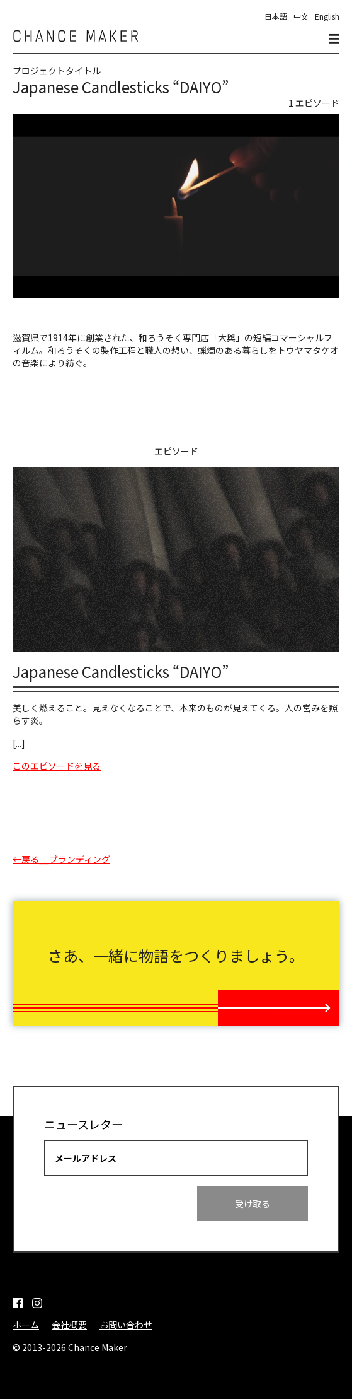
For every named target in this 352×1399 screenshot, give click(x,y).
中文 (301, 16)
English (327, 16)
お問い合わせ (125, 1324)
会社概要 (69, 1324)
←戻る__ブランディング (61, 859)
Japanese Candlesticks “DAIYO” (121, 671)
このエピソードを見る (57, 765)
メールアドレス (85, 1158)
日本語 (275, 16)
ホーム (26, 1324)
